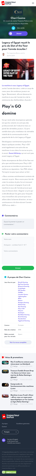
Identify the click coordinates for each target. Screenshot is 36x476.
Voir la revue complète (18, 342)
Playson (20, 310)
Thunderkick (22, 318)
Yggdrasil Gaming (24, 320)
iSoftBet (20, 292)
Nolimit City (21, 304)
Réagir (14, 366)
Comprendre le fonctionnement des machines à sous (22, 386)
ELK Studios (21, 290)
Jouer (19, 34)
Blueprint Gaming (23, 286)
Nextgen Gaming (23, 302)
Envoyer (18, 268)
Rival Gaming (22, 316)
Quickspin (21, 312)
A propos (5, 423)
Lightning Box (22, 296)
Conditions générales (23, 423)
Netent (20, 300)
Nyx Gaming (22, 306)
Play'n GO (21, 308)
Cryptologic (21, 288)
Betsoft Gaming (23, 282)
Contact (4, 426)
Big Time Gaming (23, 284)
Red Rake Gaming (23, 314)
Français (10, 432)
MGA (19, 298)
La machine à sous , (15, 85)
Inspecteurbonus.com (10, 452)
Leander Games (23, 294)
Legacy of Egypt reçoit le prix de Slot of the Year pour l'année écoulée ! (16, 46)
